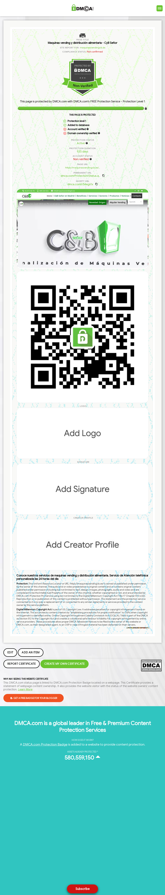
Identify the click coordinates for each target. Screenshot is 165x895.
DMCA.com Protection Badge (45, 744)
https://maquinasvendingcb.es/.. (82, 167)
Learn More (25, 689)
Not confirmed (95, 51)
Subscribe (83, 889)
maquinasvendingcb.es (92, 47)
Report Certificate (21, 664)
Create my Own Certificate (64, 664)
